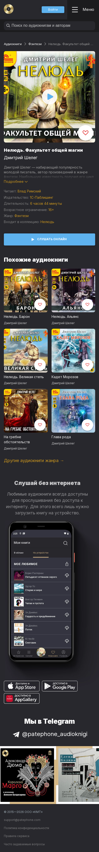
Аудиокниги (13, 44)
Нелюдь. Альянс (65, 316)
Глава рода (61, 437)
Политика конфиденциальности (26, 828)
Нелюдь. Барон (17, 316)
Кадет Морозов (65, 377)
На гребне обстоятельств (17, 439)
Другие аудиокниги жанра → (34, 460)
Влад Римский (29, 191)
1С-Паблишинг (41, 197)
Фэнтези (35, 44)
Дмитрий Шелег (20, 157)
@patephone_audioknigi (49, 733)
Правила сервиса (16, 836)
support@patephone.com (22, 820)
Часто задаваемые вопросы (24, 844)
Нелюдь (47, 222)
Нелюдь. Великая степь (24, 377)
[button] (53, 9)
